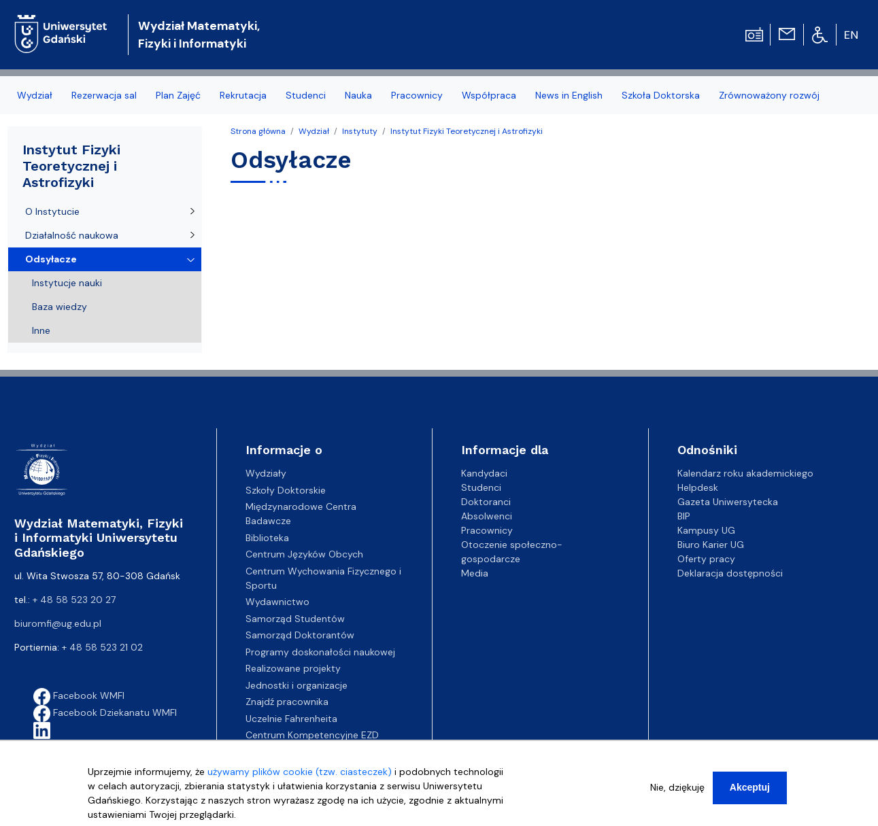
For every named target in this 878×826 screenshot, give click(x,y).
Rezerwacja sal (104, 95)
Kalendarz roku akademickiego (745, 473)
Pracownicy (417, 95)
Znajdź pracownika (287, 701)
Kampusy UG (706, 530)
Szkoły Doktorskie (286, 490)
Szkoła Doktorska (661, 95)
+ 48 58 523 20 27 (74, 599)
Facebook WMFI (78, 695)
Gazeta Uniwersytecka (727, 502)
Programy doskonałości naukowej (320, 652)
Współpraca (489, 95)
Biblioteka (267, 538)
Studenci (306, 95)
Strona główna (258, 131)
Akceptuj (750, 792)
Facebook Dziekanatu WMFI (105, 712)
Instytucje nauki (67, 283)
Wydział (34, 95)
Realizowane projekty (293, 668)
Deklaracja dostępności (730, 573)
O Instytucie (52, 211)
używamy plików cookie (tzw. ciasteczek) (299, 776)
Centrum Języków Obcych (304, 554)
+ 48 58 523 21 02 (102, 647)
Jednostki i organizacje (297, 685)
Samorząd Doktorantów (300, 635)
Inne (41, 330)
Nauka (358, 95)
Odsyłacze (51, 259)
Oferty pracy (706, 559)
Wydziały (266, 473)
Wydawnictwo (277, 602)
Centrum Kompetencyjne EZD (312, 735)
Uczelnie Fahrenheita (291, 718)
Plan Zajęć (178, 95)
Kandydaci (484, 473)
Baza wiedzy (59, 306)
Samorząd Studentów (295, 619)
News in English (569, 95)
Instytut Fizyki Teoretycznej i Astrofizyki (466, 131)
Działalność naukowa (71, 235)
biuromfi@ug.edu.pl (57, 623)
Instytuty (359, 131)
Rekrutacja (243, 95)
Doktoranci (486, 502)
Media (474, 573)
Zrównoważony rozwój (769, 95)
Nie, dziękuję (677, 792)
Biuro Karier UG (710, 544)
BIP (683, 516)
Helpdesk (697, 487)
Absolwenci (486, 516)
